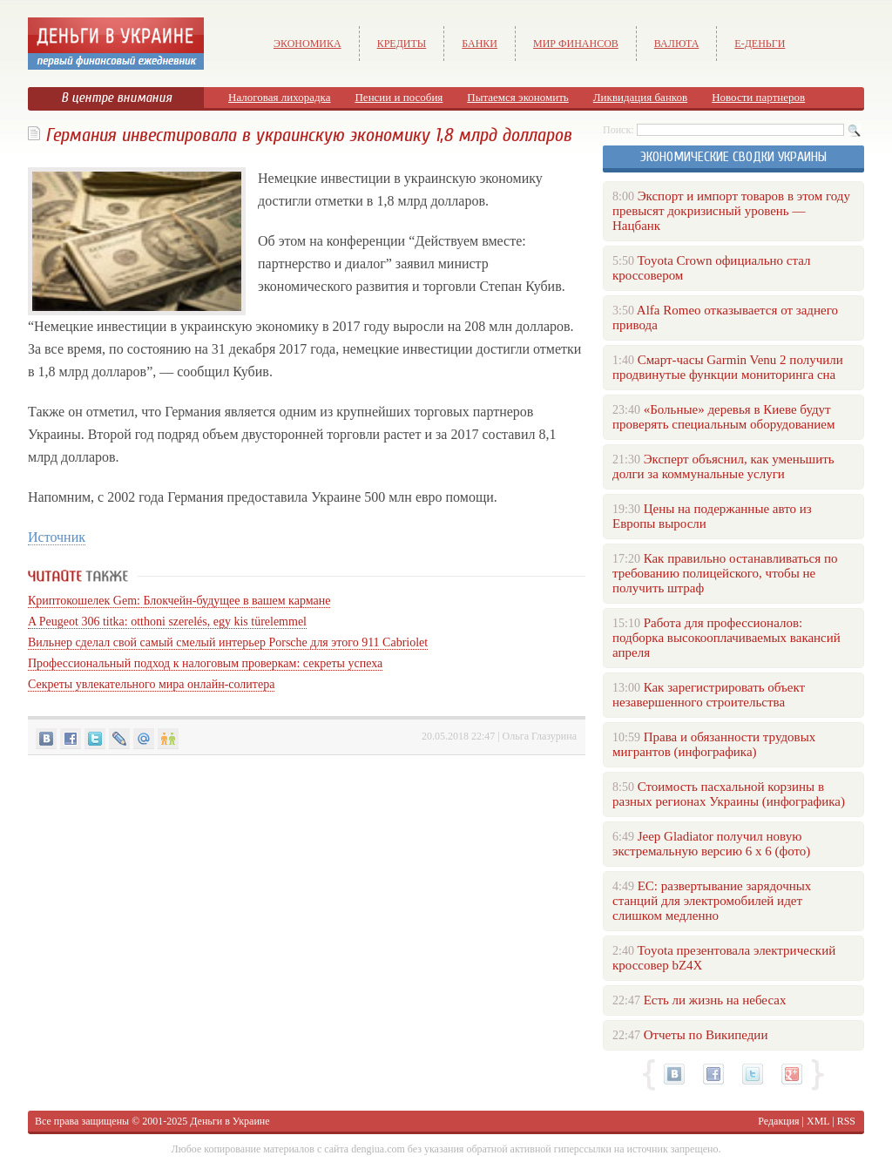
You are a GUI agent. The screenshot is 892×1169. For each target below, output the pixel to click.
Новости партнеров (758, 97)
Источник (56, 537)
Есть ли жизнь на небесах (715, 1000)
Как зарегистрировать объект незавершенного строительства (708, 694)
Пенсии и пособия (399, 97)
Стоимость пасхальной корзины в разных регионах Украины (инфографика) (728, 794)
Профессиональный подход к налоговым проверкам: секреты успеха (205, 663)
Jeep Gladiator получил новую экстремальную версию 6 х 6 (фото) (711, 843)
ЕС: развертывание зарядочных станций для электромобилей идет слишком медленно (711, 900)
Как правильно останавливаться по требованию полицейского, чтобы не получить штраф (724, 573)
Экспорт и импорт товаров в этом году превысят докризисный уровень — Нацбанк (731, 211)
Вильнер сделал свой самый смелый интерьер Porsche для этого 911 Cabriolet (228, 642)
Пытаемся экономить (517, 97)
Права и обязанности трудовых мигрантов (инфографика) (713, 744)
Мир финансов (575, 43)
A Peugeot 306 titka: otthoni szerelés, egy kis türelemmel (167, 621)
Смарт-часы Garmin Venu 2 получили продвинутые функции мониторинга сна (727, 367)
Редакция (778, 1121)
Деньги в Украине (229, 1121)
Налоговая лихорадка (279, 97)
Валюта (676, 43)
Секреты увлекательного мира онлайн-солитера (151, 684)
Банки (479, 43)
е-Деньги (759, 43)
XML (818, 1121)
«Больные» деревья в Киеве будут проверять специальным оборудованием (723, 416)
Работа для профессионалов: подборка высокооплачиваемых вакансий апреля (726, 637)
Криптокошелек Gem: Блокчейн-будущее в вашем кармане (179, 600)
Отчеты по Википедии (706, 1035)
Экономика (307, 43)
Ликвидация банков (640, 97)
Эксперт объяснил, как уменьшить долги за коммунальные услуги (723, 466)
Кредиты (402, 43)
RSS (846, 1121)
